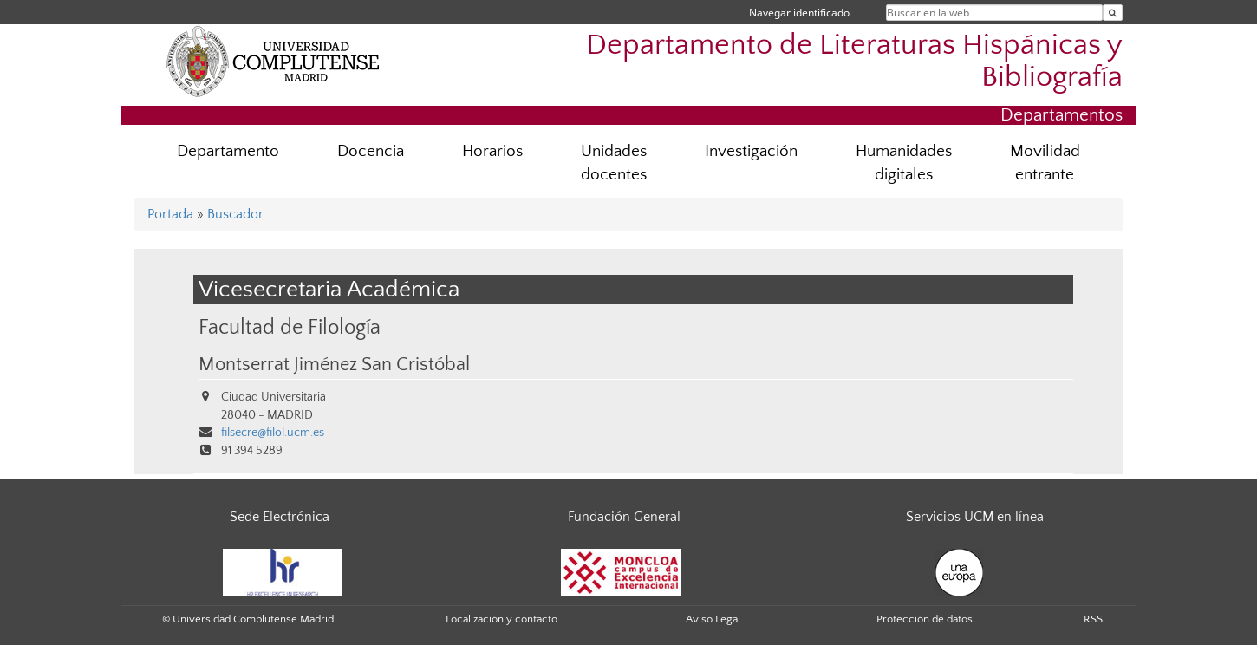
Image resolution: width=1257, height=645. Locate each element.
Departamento (228, 151)
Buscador (235, 214)
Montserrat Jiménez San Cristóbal (334, 365)
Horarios (492, 151)
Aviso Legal (713, 619)
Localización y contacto (501, 619)
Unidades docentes (614, 163)
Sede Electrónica (279, 516)
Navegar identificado (799, 12)
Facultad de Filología (290, 327)
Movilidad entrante (1045, 163)
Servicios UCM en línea (975, 516)
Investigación (751, 151)
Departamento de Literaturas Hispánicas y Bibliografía (854, 61)
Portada (170, 214)
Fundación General (624, 516)
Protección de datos (924, 619)
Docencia (370, 151)
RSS (1093, 619)
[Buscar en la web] (1113, 12)
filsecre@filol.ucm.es (272, 433)
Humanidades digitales (904, 163)
